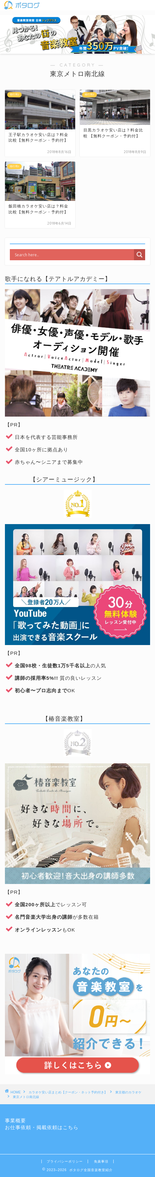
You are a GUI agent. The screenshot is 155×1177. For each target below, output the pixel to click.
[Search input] (73, 254)
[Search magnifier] (139, 254)
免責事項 (101, 1161)
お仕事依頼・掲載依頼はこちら (41, 1127)
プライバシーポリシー (65, 1161)
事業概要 (15, 1120)
